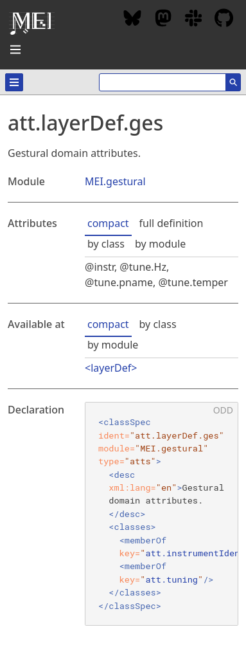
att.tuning (171, 579)
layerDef (111, 368)
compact (108, 223)
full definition (171, 223)
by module (160, 244)
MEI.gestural (115, 181)
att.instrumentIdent (195, 553)
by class (106, 244)
